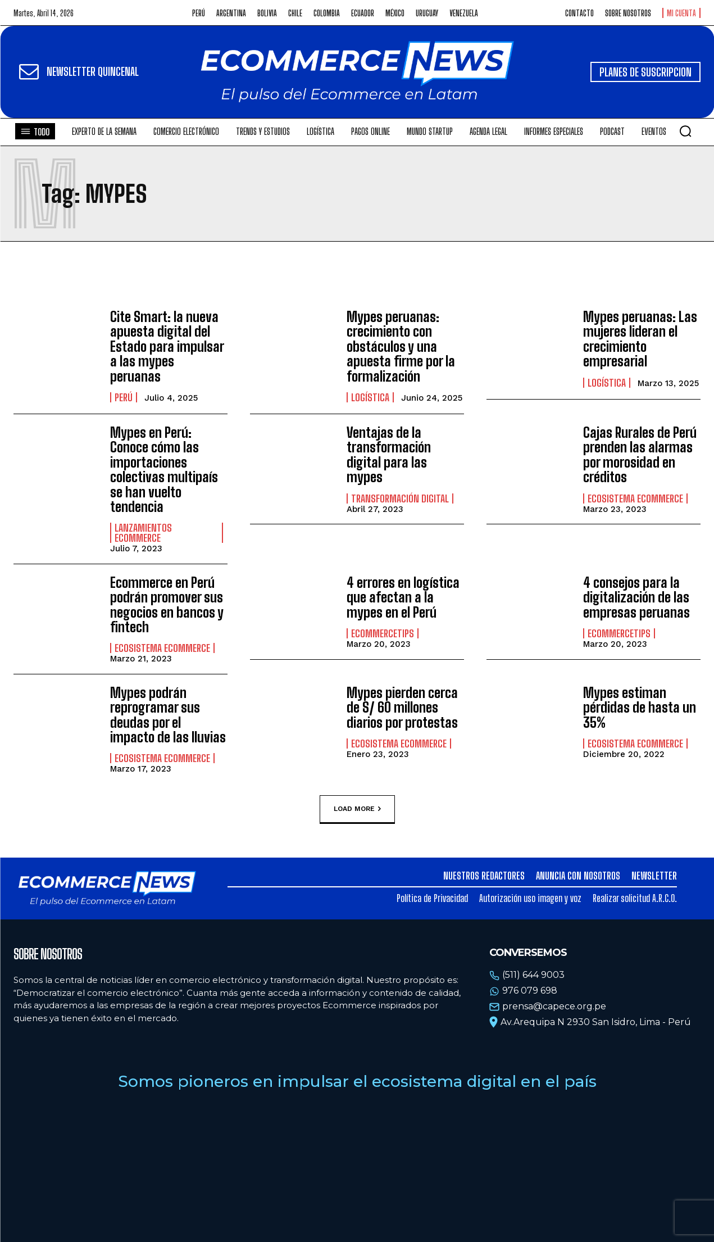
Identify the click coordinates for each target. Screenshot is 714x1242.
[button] (685, 130)
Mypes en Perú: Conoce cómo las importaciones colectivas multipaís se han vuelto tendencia (164, 469)
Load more (357, 808)
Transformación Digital (400, 498)
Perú (124, 397)
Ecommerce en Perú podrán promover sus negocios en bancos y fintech (167, 604)
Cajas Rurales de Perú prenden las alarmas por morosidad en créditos (640, 454)
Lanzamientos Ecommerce (143, 533)
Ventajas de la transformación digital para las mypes (389, 454)
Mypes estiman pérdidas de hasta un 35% (639, 708)
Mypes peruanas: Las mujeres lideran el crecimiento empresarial (640, 339)
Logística (370, 397)
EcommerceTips (382, 633)
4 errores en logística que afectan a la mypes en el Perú (403, 597)
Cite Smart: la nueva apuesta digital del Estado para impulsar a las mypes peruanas (167, 346)
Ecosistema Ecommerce (635, 498)
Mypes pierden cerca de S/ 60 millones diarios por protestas (402, 708)
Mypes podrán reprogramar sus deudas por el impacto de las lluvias (168, 715)
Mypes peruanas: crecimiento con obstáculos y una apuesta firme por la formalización (401, 346)
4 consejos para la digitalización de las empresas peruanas (636, 597)
